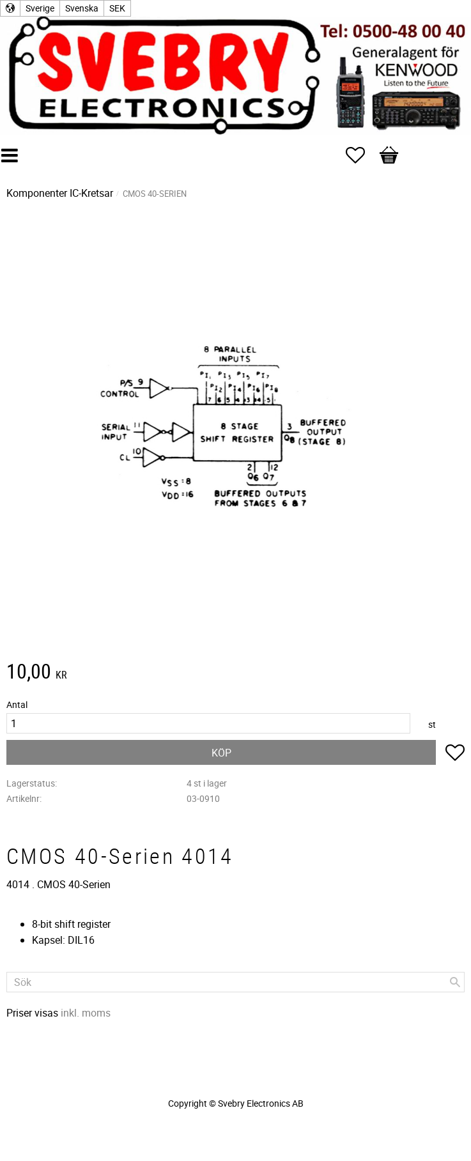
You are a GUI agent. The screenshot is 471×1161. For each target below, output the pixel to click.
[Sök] (455, 982)
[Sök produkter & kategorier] (235, 982)
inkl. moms (86, 1013)
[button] (362, 155)
